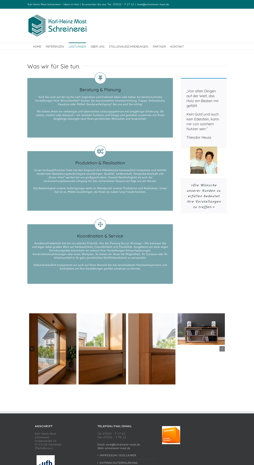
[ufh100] (46, 456)
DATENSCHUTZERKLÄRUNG (119, 462)
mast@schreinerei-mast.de (153, 4)
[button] (32, 349)
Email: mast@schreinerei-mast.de (118, 444)
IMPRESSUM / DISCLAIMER (118, 455)
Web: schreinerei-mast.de (113, 448)
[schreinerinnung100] (171, 427)
